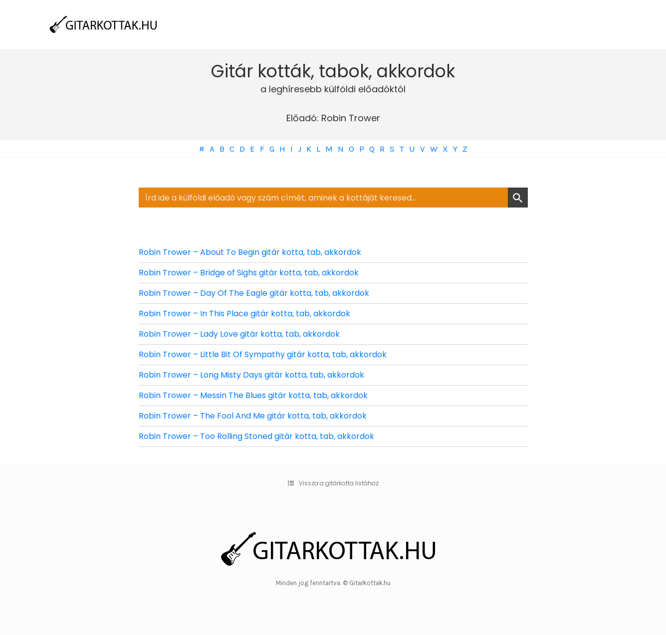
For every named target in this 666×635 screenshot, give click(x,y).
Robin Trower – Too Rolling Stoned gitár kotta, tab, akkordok (256, 436)
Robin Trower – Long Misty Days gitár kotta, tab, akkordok (251, 375)
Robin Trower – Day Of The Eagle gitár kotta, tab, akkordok (254, 293)
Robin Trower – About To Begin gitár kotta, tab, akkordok (250, 252)
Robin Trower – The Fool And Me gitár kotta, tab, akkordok (253, 416)
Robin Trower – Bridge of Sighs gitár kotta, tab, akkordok (249, 272)
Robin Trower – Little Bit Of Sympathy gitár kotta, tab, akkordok (263, 354)
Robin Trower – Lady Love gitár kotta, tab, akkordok (239, 334)
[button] (333, 483)
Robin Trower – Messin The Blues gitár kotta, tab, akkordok (253, 395)
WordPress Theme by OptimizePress (333, 594)
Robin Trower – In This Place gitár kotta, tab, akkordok (244, 313)
